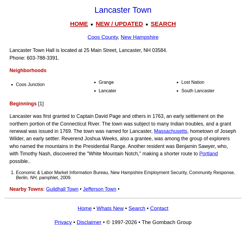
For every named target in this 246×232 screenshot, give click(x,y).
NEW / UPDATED (119, 23)
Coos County (102, 37)
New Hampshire (140, 37)
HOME (79, 23)
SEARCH (163, 23)
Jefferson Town (99, 189)
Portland (208, 153)
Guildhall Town (62, 189)
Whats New (110, 208)
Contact (159, 208)
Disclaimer (89, 222)
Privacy (63, 222)
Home (84, 208)
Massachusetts (170, 131)
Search (137, 208)
